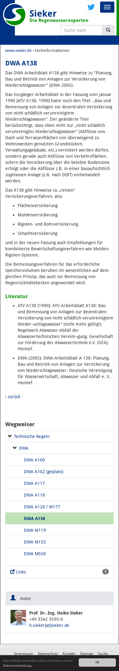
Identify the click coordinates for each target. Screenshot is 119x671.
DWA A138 (34, 518)
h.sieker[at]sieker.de (49, 625)
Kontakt (69, 654)
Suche (103, 654)
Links (59, 571)
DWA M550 (35, 553)
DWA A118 (34, 495)
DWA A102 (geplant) (43, 471)
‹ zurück (12, 396)
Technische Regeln (32, 436)
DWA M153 (35, 542)
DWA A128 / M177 (42, 506)
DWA (24, 448)
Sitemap (86, 654)
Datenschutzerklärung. (17, 666)
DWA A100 (34, 459)
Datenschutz (48, 654)
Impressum (23, 654)
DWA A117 (34, 483)
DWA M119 (35, 530)
